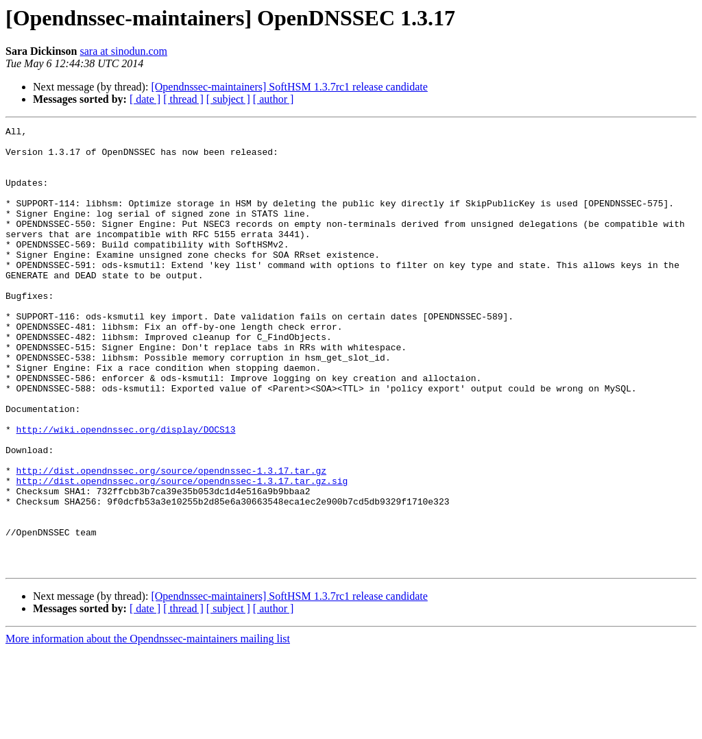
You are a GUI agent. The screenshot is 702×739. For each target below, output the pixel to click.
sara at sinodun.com (123, 51)
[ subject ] (228, 99)
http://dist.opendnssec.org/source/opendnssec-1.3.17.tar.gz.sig (182, 552)
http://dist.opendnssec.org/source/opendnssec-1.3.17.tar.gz (171, 540)
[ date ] (145, 99)
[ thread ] (183, 99)
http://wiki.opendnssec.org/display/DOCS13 (126, 491)
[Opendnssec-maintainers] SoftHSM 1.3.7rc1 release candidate (289, 87)
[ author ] (273, 99)
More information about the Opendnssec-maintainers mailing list (147, 727)
